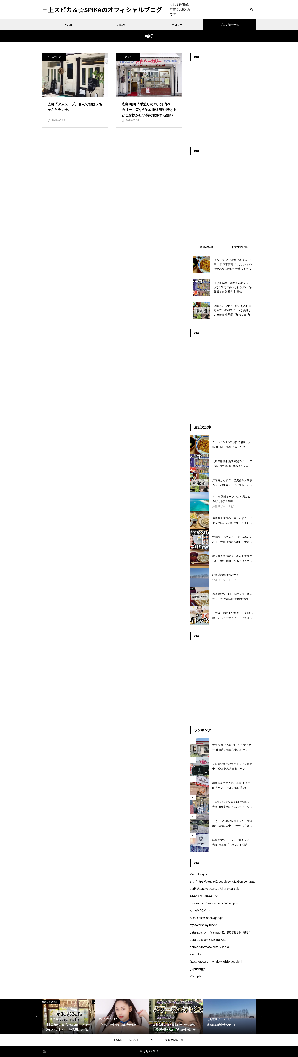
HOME (68, 24)
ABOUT (122, 24)
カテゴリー (175, 24)
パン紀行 (128, 57)
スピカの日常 (54, 57)
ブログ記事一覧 (229, 24)
